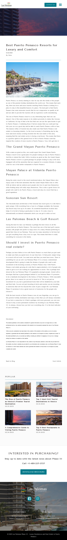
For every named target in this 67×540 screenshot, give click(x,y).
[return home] (33, 490)
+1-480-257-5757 (36, 463)
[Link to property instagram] (37, 498)
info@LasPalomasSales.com (49, 518)
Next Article (57, 361)
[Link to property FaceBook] (29, 498)
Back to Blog (10, 361)
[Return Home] (6, 4)
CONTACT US (50, 4)
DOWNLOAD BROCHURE (33, 472)
